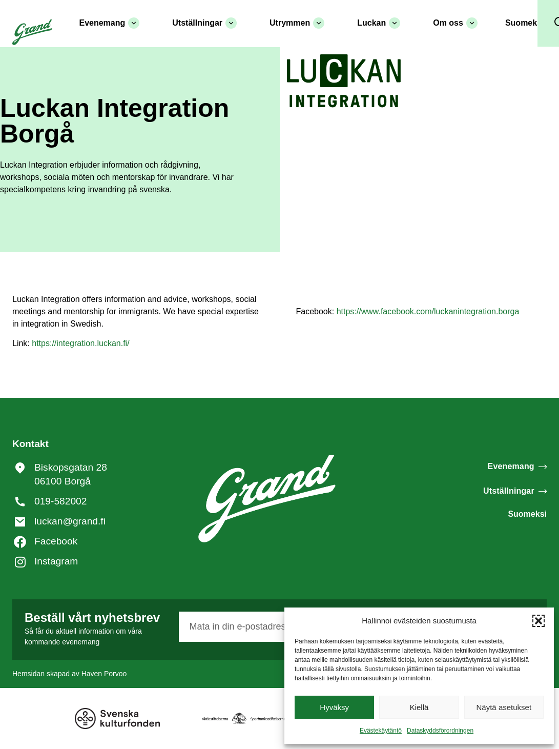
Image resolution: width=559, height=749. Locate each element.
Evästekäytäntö (381, 730)
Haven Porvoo (104, 674)
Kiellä (419, 707)
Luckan (378, 23)
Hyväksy (334, 707)
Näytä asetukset (504, 707)
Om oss (455, 23)
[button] (538, 621)
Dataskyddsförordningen (440, 730)
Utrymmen (297, 23)
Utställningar (204, 23)
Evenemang (109, 23)
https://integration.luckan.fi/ (80, 343)
